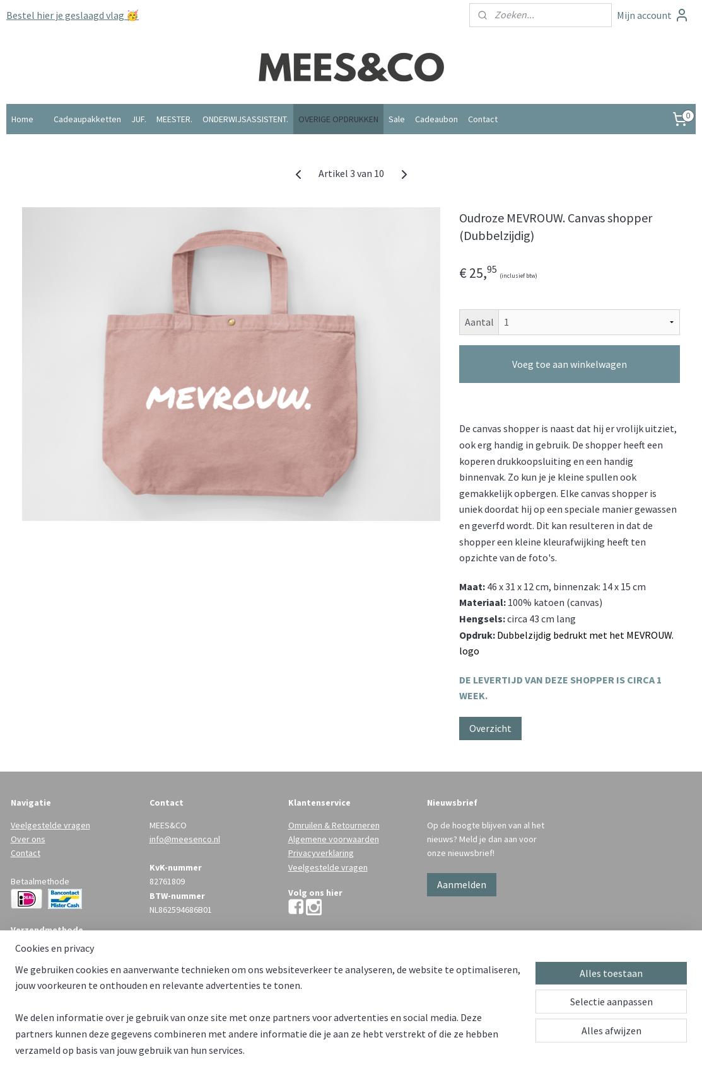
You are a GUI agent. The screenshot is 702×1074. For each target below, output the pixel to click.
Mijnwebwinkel (457, 1050)
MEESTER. (174, 119)
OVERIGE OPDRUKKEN (338, 119)
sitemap (307, 1050)
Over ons (28, 839)
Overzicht (490, 728)
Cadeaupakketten (87, 119)
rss (328, 1050)
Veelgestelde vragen (50, 825)
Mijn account (653, 15)
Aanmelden (461, 884)
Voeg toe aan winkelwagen (569, 364)
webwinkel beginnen (366, 1050)
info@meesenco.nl (184, 839)
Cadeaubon (436, 119)
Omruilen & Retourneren (334, 825)
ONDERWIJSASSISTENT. (245, 119)
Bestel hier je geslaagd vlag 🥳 (72, 15)
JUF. (138, 119)
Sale (397, 119)
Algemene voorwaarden (333, 839)
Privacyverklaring (321, 853)
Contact (483, 119)
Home (22, 119)
